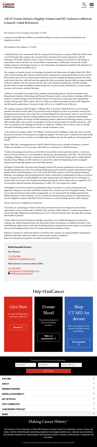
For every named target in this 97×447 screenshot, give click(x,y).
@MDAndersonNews (21, 273)
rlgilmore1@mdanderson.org (21, 259)
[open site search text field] (84, 5)
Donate (18, 327)
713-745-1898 (14, 256)
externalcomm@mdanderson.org (23, 271)
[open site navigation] (91, 5)
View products (79, 343)
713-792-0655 (14, 268)
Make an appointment (48, 337)
